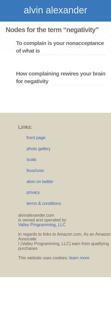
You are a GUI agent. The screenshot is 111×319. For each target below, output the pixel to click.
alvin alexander (55, 10)
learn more (79, 258)
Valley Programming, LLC (42, 224)
